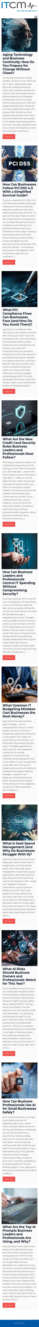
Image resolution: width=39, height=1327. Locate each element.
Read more (9, 137)
